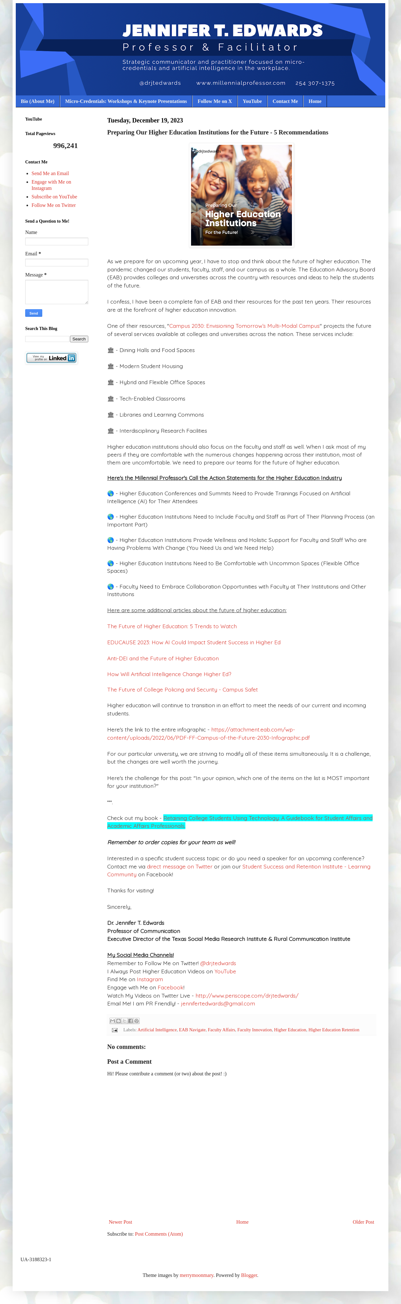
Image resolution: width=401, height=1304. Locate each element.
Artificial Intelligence (157, 1029)
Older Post (363, 1222)
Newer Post (120, 1222)
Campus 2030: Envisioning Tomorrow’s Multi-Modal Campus (244, 325)
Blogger (249, 1275)
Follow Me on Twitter (54, 205)
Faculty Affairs (221, 1029)
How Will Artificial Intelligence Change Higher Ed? (169, 673)
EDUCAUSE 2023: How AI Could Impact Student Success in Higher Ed (194, 642)
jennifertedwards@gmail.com (217, 1003)
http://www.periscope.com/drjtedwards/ (247, 995)
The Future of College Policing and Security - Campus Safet (182, 689)
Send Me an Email (50, 173)
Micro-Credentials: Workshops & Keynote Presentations (126, 101)
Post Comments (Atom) (159, 1234)
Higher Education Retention (333, 1029)
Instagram (149, 979)
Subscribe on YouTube (54, 196)
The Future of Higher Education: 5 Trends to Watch (172, 626)
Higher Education (290, 1029)
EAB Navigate (192, 1029)
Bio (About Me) (38, 101)
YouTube (252, 101)
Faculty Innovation (254, 1029)
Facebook (170, 987)
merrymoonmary (196, 1275)
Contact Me (285, 101)
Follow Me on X (215, 101)
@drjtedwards (218, 962)
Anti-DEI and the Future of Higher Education (163, 658)
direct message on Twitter (180, 866)
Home (315, 101)
